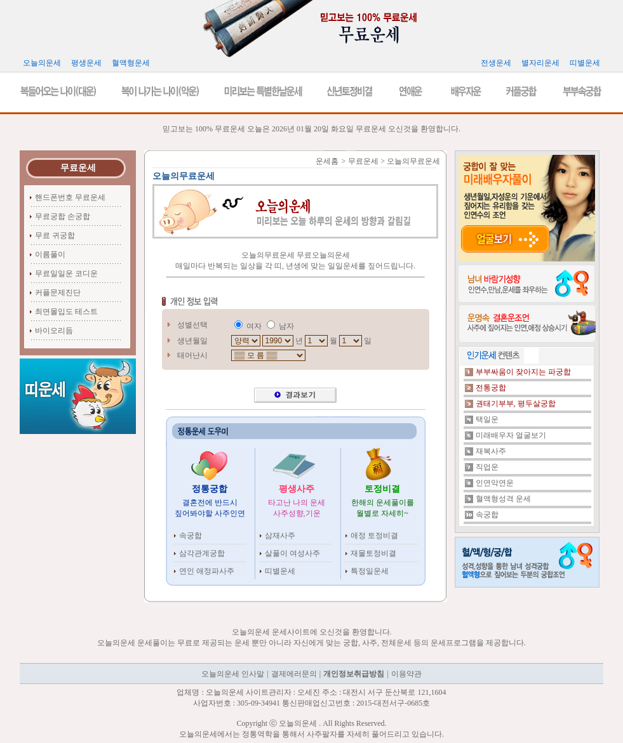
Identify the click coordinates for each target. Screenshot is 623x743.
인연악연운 (495, 482)
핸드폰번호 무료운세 (70, 197)
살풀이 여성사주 (292, 553)
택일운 (487, 419)
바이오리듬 (54, 330)
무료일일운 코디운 (66, 273)
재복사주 (491, 451)
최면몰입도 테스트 (66, 311)
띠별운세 (280, 571)
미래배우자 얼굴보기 (511, 435)
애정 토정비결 (374, 535)
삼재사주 (280, 535)
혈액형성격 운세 (503, 498)
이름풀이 (50, 254)
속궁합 (190, 535)
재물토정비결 (373, 553)
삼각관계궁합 (202, 553)
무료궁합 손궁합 (62, 216)
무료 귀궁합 (55, 235)
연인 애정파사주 (206, 571)
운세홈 (327, 161)
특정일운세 (370, 571)
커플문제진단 (58, 292)
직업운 (487, 467)
